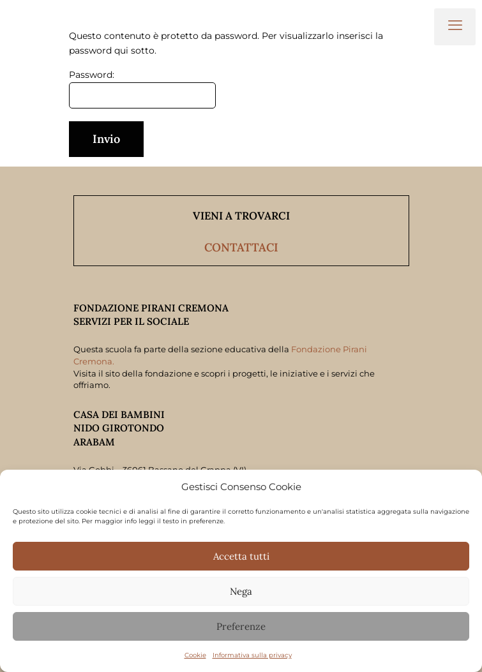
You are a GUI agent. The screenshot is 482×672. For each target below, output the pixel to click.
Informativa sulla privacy (252, 655)
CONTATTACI (241, 247)
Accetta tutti (241, 556)
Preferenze (241, 626)
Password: (142, 88)
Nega (241, 591)
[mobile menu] (455, 26)
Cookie (195, 655)
